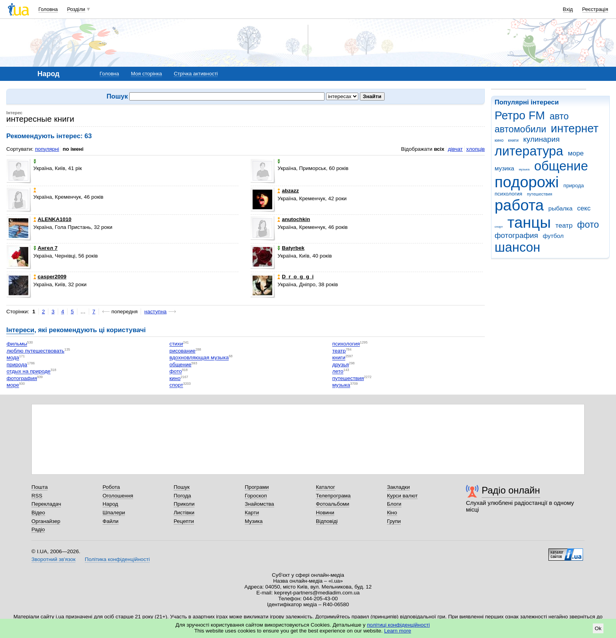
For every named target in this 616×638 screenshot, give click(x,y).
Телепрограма (333, 496)
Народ (110, 504)
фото (588, 224)
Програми (257, 487)
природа (573, 185)
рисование (182, 351)
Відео (38, 513)
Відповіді (327, 521)
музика (504, 168)
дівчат (455, 149)
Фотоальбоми (332, 504)
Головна (48, 9)
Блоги (394, 504)
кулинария (541, 139)
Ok (598, 628)
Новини (325, 513)
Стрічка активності (196, 74)
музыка (524, 169)
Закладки (398, 487)
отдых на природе (29, 372)
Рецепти (184, 521)
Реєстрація (595, 9)
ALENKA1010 (52, 219)
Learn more (397, 631)
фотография (516, 235)
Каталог (325, 487)
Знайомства (259, 504)
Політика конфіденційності (117, 559)
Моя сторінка (146, 74)
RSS (36, 496)
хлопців (475, 149)
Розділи (76, 9)
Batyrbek (290, 248)
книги (513, 140)
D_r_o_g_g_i (295, 277)
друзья (340, 364)
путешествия (539, 194)
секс (583, 208)
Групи (394, 521)
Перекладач (46, 504)
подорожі (527, 182)
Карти (252, 513)
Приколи (184, 504)
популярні (47, 149)
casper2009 (49, 277)
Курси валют (402, 496)
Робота (111, 487)
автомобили (520, 129)
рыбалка (560, 208)
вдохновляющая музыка (199, 358)
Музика (253, 521)
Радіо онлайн (511, 490)
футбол (553, 235)
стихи (176, 344)
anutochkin (293, 219)
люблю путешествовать (35, 351)
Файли (111, 521)
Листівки (184, 513)
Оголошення (118, 496)
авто (559, 116)
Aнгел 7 (45, 248)
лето (337, 372)
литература (529, 151)
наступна (155, 311)
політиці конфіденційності (398, 625)
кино (499, 140)
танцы (529, 222)
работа (519, 205)
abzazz (288, 191)
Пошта (39, 487)
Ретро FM (520, 115)
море (575, 153)
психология (508, 194)
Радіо (38, 529)
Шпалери (114, 513)
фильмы (17, 344)
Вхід (568, 9)
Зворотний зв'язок (53, 559)
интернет (574, 128)
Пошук (182, 487)
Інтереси (20, 330)
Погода (182, 496)
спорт (499, 227)
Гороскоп (256, 496)
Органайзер (45, 521)
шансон (517, 247)
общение (561, 166)
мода (13, 358)
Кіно (392, 513)
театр (564, 225)
